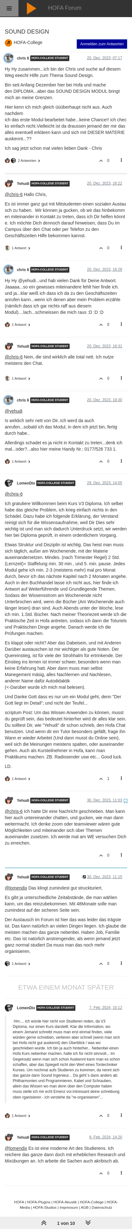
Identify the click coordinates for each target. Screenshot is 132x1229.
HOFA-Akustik (65, 1202)
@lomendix (16, 887)
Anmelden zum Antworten (102, 44)
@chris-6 (14, 194)
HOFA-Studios (45, 1207)
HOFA (19, 1202)
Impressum (68, 1207)
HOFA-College (28, 42)
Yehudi (23, 183)
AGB (85, 1207)
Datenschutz (102, 1207)
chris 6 (23, 58)
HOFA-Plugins (39, 1202)
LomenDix (26, 483)
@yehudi (13, 411)
